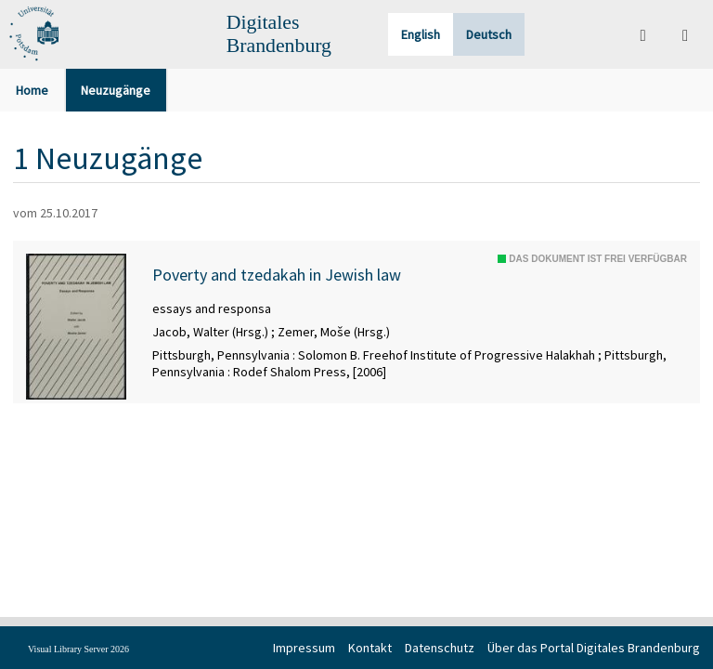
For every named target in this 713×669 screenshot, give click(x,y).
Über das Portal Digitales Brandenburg (593, 647)
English (420, 34)
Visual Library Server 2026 (78, 649)
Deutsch (489, 34)
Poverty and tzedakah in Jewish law (276, 275)
